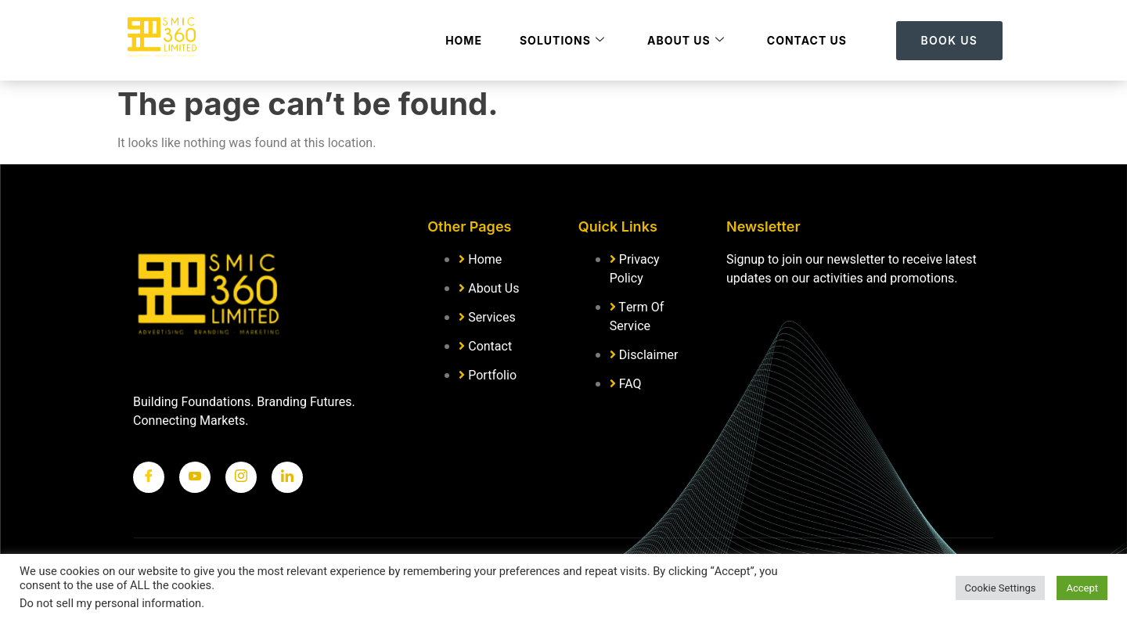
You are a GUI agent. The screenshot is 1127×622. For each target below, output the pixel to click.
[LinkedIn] (287, 477)
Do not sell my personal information (110, 603)
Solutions (562, 40)
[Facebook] (148, 477)
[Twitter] (195, 477)
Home (463, 40)
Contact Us (807, 40)
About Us (686, 40)
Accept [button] (1082, 588)
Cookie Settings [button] (1000, 588)
